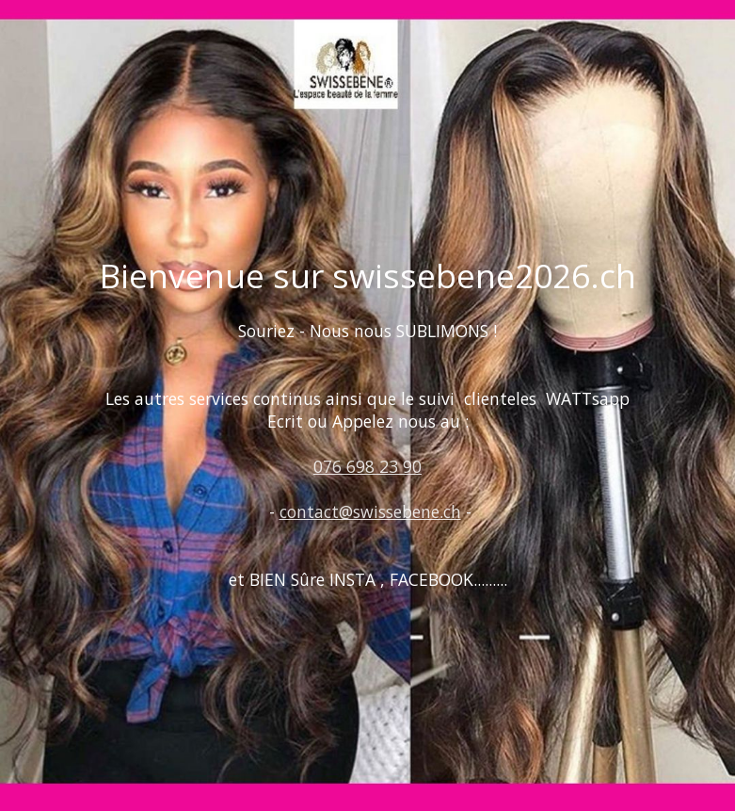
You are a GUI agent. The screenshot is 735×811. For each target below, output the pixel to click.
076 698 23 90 (367, 466)
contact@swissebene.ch (370, 511)
